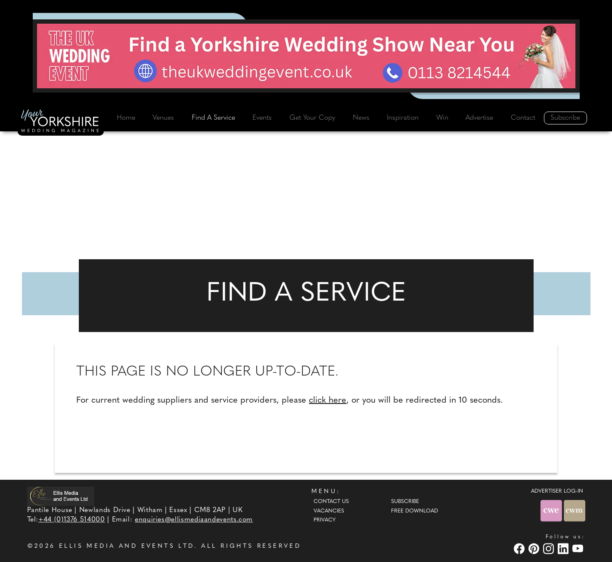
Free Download (414, 511)
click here (327, 400)
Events (262, 118)
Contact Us (331, 501)
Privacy (325, 520)
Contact (523, 118)
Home (126, 118)
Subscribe (565, 118)
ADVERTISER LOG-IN (557, 491)
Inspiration (403, 118)
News (361, 118)
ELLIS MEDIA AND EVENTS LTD (126, 546)
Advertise (479, 118)
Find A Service (213, 118)
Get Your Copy (312, 118)
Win (442, 118)
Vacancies (329, 511)
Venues (163, 118)
